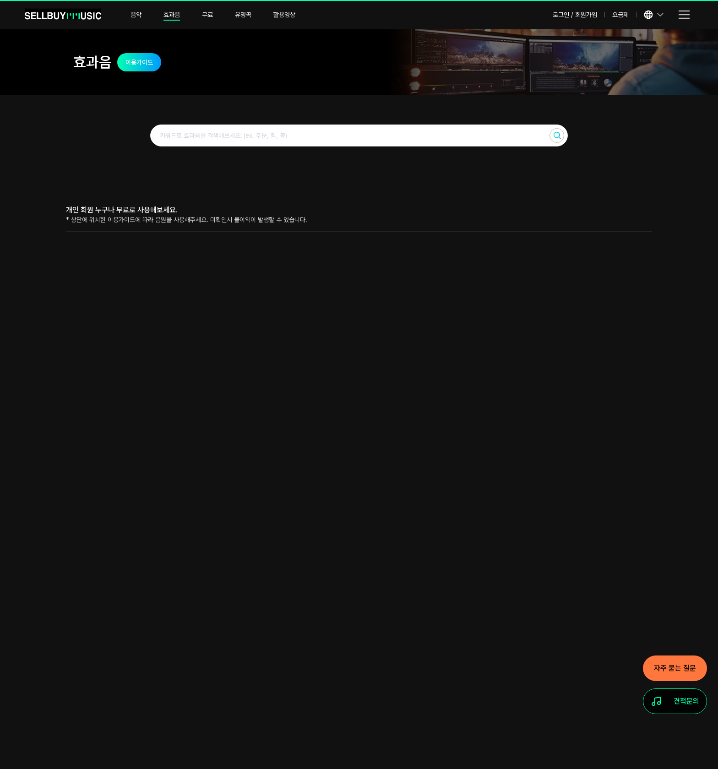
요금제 (620, 14)
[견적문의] (675, 701)
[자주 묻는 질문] (675, 668)
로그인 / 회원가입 (575, 14)
